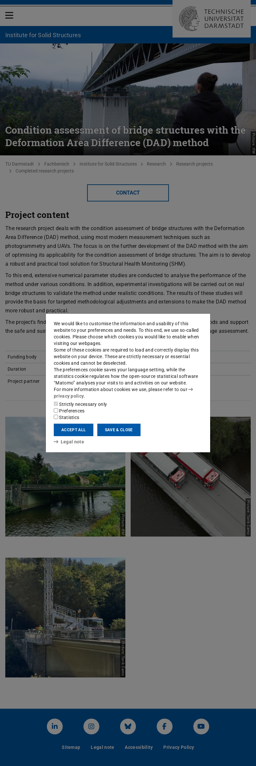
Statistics (66, 417)
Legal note (69, 441)
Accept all (73, 430)
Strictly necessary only (80, 404)
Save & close (119, 430)
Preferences (69, 410)
